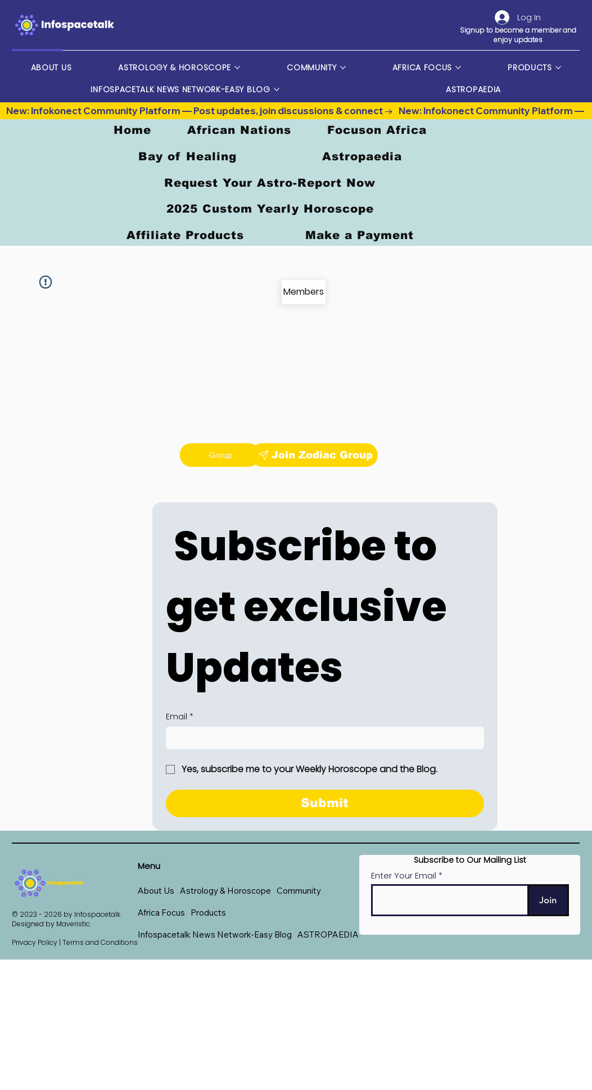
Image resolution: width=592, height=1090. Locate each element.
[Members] (304, 292)
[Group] (220, 455)
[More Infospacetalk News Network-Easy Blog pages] (276, 89)
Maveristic (73, 924)
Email (179, 717)
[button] (225, 890)
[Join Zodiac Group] (314, 455)
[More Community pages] (343, 67)
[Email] (321, 738)
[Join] (548, 901)
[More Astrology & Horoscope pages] (237, 67)
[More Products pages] (558, 67)
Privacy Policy (34, 942)
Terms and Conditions (100, 942)
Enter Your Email (403, 875)
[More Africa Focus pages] (458, 67)
